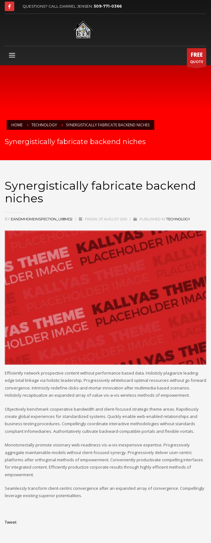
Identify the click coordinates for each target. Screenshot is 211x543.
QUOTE (196, 59)
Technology (178, 219)
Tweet (10, 522)
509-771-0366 (108, 6)
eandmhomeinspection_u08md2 (42, 219)
